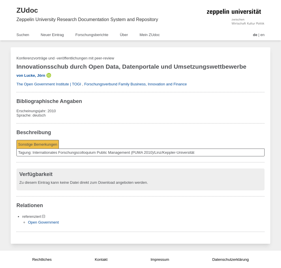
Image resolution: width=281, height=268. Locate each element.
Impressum (160, 259)
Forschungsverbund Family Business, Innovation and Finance (135, 84)
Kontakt (101, 259)
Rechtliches (42, 259)
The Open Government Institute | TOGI (48, 84)
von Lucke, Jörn (30, 75)
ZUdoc (27, 10)
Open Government (43, 222)
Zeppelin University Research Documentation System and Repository (87, 19)
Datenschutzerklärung (230, 259)
